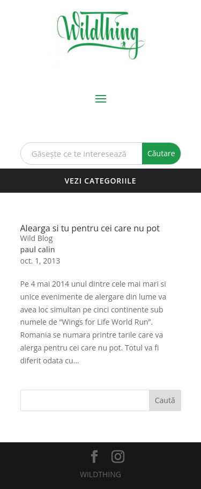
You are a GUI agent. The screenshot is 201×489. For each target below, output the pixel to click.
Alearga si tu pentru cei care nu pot (90, 228)
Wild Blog (36, 238)
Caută (165, 400)
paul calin (37, 249)
